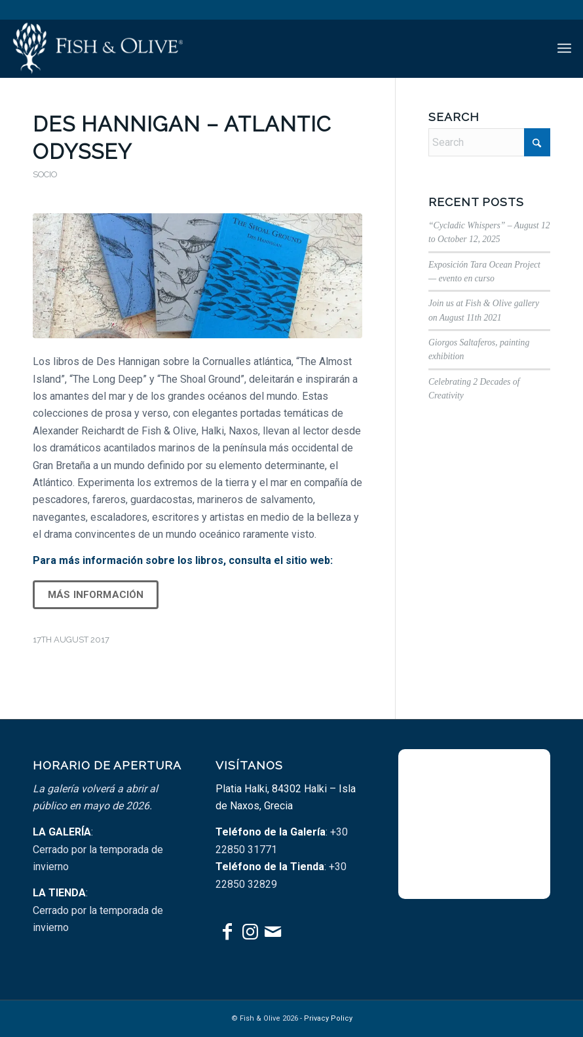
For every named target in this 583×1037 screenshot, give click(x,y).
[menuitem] (564, 48)
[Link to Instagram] (249, 931)
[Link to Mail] (272, 931)
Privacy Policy (328, 1018)
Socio (45, 174)
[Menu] (564, 48)
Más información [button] (95, 595)
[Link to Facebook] (227, 931)
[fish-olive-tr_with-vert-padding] (97, 48)
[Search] (489, 142)
